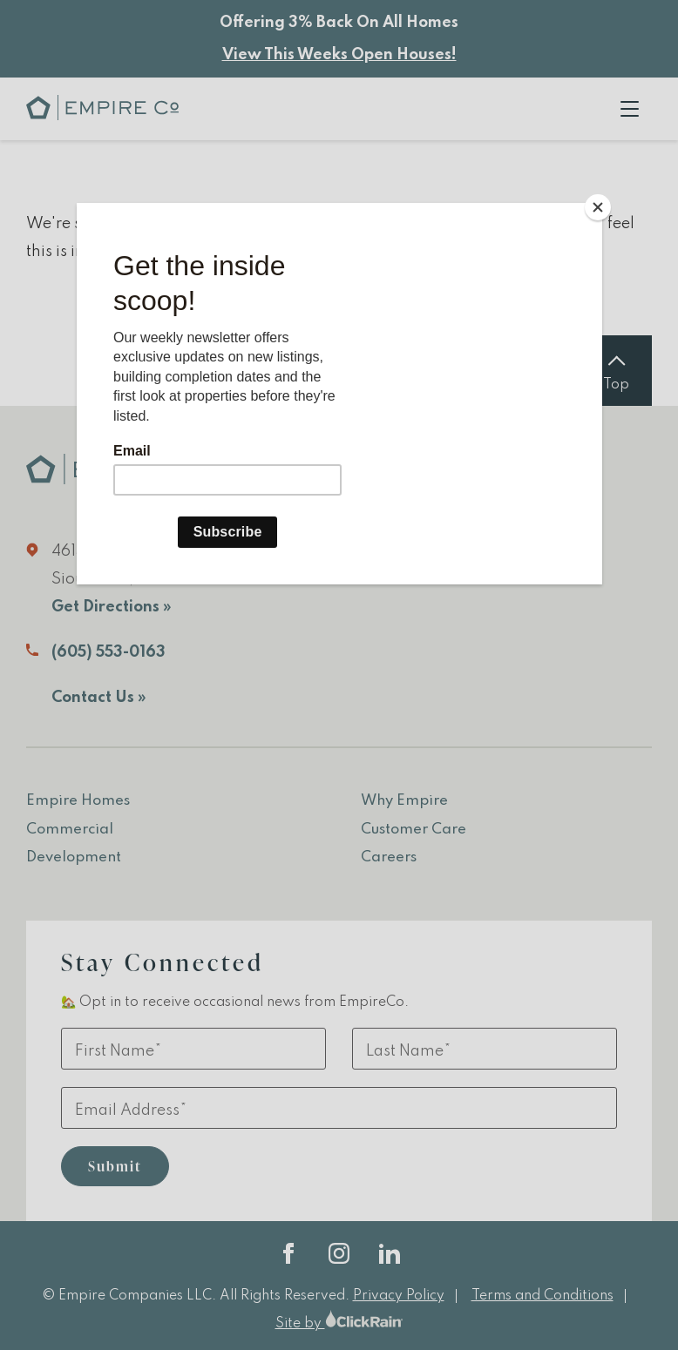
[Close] (598, 207)
